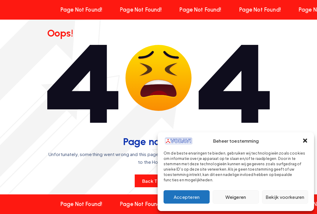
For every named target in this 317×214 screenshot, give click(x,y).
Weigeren (235, 197)
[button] (305, 141)
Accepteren (187, 197)
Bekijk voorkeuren (285, 197)
